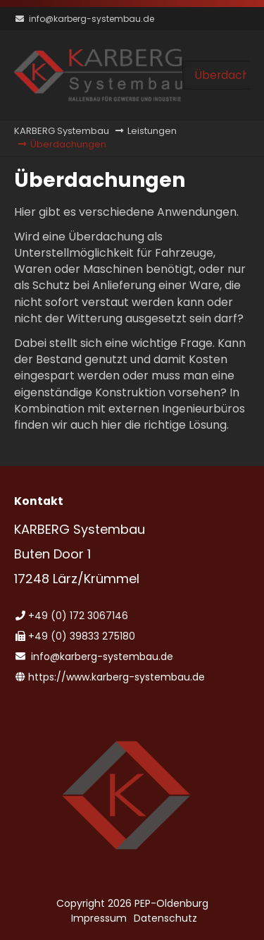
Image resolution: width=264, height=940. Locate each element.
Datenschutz (165, 918)
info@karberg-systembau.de (91, 19)
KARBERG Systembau (61, 131)
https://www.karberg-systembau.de (116, 677)
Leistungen (152, 131)
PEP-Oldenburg (171, 903)
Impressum (99, 918)
